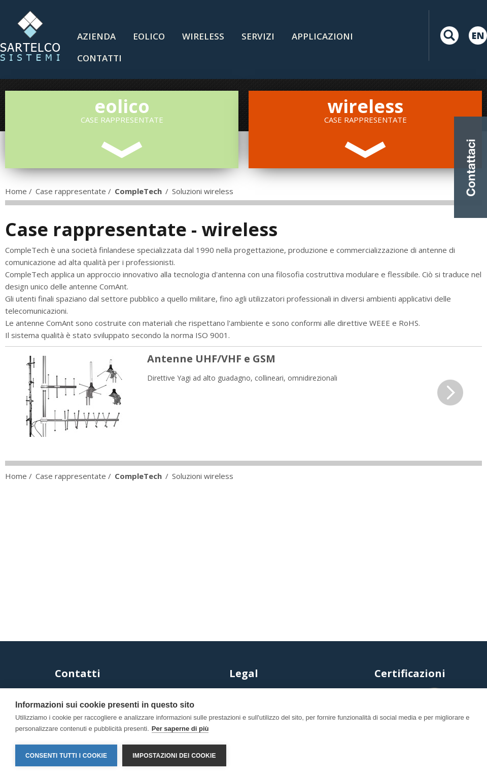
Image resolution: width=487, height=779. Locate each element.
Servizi (257, 36)
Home (16, 191)
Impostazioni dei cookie (174, 755)
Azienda (96, 36)
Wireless (203, 36)
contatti (99, 58)
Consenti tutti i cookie (66, 755)
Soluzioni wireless (202, 191)
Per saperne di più (180, 728)
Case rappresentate (71, 191)
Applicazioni (322, 36)
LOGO (30, 35)
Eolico (149, 36)
